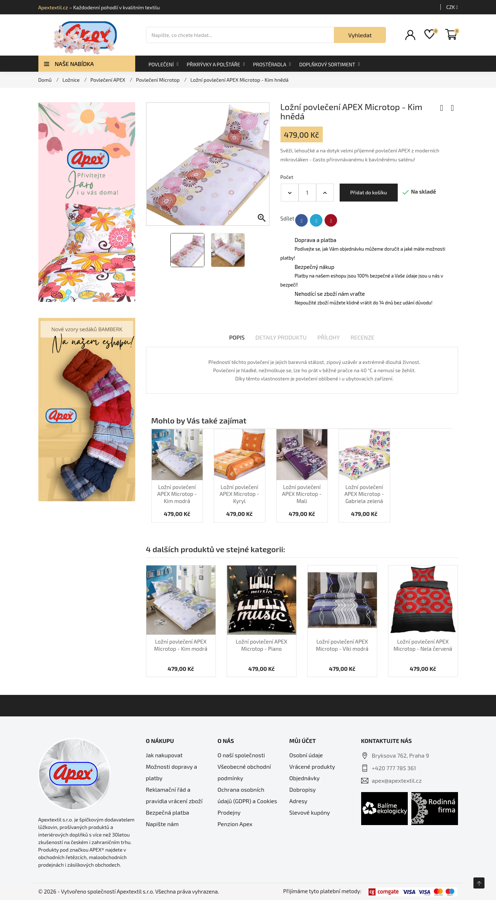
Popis (237, 337)
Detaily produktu (281, 337)
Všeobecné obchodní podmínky (244, 772)
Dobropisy (302, 789)
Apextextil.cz (53, 7)
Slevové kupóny (309, 812)
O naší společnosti (241, 755)
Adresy (298, 800)
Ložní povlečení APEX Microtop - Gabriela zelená (364, 494)
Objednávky (304, 778)
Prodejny (229, 812)
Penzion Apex (235, 823)
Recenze (363, 337)
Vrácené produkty (312, 766)
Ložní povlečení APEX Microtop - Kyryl (239, 494)
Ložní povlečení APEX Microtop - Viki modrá (342, 645)
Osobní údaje (306, 755)
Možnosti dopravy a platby (171, 772)
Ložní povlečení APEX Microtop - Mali (302, 494)
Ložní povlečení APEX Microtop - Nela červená (422, 645)
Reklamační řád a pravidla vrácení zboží (174, 795)
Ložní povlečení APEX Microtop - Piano (261, 645)
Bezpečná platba (167, 812)
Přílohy (328, 337)
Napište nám (162, 823)
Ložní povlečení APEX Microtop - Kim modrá (177, 494)
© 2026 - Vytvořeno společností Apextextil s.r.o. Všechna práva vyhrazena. (128, 891)
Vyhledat (360, 35)
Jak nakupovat (164, 755)
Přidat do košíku (368, 192)
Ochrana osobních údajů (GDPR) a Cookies (247, 795)
